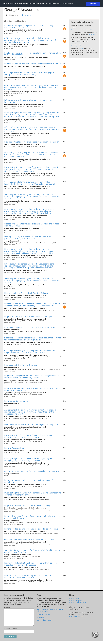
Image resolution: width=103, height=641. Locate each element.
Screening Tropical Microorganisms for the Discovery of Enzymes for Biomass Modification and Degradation (32, 339)
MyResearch (92, 34)
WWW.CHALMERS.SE (76, 616)
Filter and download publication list (81, 30)
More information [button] (67, 3)
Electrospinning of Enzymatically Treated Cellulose (26, 293)
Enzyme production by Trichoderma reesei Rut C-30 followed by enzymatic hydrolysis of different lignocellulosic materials (32, 305)
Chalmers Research (75, 600)
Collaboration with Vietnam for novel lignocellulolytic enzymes (31, 471)
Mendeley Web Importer (78, 46)
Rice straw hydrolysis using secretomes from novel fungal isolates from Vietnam (29, 26)
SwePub (80, 49)
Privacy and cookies (43, 614)
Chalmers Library (74, 598)
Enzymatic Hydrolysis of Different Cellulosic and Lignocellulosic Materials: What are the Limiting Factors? (31, 376)
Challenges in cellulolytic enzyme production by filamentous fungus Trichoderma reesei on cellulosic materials (30, 351)
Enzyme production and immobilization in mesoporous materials (32, 63)
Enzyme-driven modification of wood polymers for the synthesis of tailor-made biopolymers (32, 517)
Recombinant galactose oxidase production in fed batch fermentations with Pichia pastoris (28, 576)
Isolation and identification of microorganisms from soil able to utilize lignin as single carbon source (32, 564)
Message (7, 607)
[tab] (12, 15)
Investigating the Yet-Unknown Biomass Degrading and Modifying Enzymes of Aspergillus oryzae (28, 436)
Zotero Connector (76, 44)
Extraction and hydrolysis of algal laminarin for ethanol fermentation (28, 101)
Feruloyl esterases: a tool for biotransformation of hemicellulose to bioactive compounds (32, 54)
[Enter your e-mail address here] (19, 631)
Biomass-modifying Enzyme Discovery (20, 365)
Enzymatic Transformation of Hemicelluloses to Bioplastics (30, 316)
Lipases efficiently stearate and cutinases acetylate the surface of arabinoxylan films (32, 225)
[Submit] (10, 636)
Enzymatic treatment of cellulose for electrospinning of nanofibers (28, 481)
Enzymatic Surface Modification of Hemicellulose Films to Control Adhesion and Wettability (32, 389)
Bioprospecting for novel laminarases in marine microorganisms (32, 142)
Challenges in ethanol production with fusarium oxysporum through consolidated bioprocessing (30, 73)
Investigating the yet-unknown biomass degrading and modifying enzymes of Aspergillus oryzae (32, 494)
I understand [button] (93, 3)
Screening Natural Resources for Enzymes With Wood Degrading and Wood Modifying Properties (32, 551)
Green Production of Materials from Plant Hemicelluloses (29, 539)
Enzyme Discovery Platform (16, 448)
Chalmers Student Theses (77, 602)
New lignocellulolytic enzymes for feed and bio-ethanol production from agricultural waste (28, 237)
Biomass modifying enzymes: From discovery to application (30, 327)
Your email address (10, 628)
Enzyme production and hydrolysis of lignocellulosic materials (31, 529)
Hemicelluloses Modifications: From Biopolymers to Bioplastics (31, 424)
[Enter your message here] (19, 617)
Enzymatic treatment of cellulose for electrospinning (27, 505)
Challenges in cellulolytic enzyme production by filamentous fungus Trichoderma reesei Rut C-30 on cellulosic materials (30, 183)
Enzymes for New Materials (16, 401)
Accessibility (41, 617)
